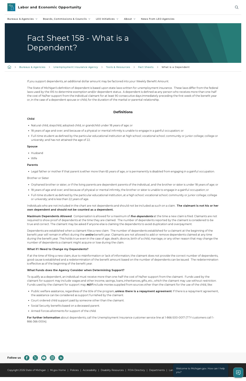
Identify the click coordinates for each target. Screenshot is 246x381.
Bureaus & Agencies (22, 18)
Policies (74, 370)
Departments (157, 370)
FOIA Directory (136, 370)
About (130, 18)
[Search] (237, 7)
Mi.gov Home (58, 370)
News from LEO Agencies (158, 18)
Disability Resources (112, 370)
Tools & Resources (118, 67)
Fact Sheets (146, 67)
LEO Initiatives (107, 18)
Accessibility (90, 370)
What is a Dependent (176, 67)
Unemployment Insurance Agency (75, 67)
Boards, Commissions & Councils (67, 18)
